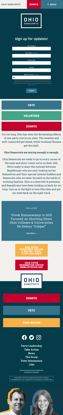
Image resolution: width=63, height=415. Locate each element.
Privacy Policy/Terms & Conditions (31, 361)
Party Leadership (31, 336)
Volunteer (31, 116)
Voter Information (31, 351)
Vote (31, 105)
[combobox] (14, 77)
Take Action (31, 313)
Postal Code (31, 62)
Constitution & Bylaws (31, 363)
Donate (33, 4)
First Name (31, 47)
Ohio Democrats (11, 4)
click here (34, 84)
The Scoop (31, 347)
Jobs (31, 355)
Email (31, 69)
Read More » (31, 234)
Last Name (31, 55)
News (31, 344)
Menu (53, 4)
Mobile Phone (31, 76)
